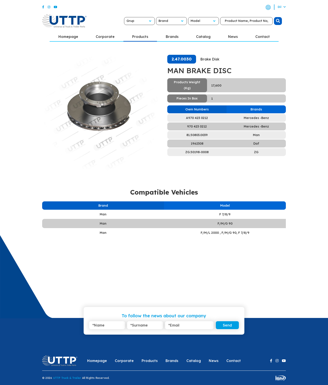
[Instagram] (49, 7)
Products (140, 36)
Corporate (105, 36)
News (233, 36)
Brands (172, 36)
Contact (262, 36)
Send (227, 325)
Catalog (203, 36)
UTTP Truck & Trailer (67, 378)
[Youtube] (55, 7)
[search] (278, 21)
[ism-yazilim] (281, 378)
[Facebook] (43, 7)
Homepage (68, 36)
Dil (282, 7)
